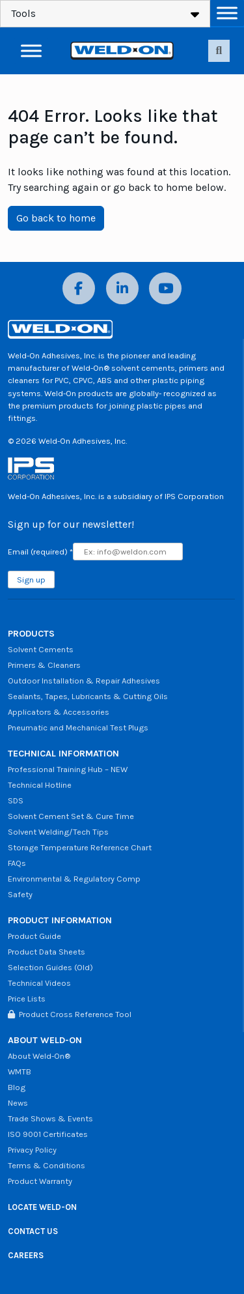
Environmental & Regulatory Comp (74, 879)
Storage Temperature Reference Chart (80, 847)
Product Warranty (40, 1181)
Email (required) (40, 551)
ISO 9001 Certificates (48, 1134)
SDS (15, 800)
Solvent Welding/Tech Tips (58, 832)
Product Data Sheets (46, 951)
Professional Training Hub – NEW (68, 769)
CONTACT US (33, 1231)
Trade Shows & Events (50, 1118)
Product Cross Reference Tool (69, 1014)
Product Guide (34, 936)
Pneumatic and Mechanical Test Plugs (78, 727)
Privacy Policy (32, 1150)
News (18, 1103)
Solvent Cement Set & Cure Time (71, 816)
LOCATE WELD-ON (42, 1207)
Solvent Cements (41, 649)
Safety (20, 894)
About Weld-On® (39, 1056)
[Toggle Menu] (227, 13)
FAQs (17, 863)
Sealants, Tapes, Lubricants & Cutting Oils (88, 696)
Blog (16, 1087)
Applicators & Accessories (58, 712)
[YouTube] (165, 288)
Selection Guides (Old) (50, 967)
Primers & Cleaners (44, 665)
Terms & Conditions (46, 1165)
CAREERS (26, 1255)
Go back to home (56, 218)
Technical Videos (39, 983)
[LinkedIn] (122, 288)
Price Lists (27, 998)
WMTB (19, 1071)
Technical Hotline (40, 785)
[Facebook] (78, 288)
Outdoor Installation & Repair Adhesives (84, 680)
